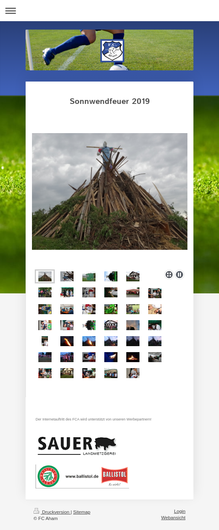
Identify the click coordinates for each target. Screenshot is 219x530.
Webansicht (173, 517)
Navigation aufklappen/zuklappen (109, 10)
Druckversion (52, 511)
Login (179, 511)
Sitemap (81, 511)
